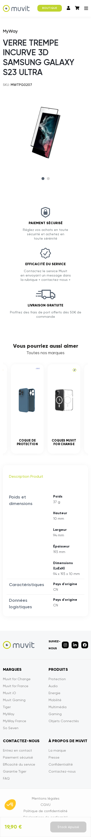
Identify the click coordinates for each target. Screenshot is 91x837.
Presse (54, 757)
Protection (57, 679)
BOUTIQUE (49, 8)
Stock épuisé (68, 827)
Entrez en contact (17, 750)
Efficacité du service (19, 764)
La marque (57, 750)
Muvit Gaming (14, 700)
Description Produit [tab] (26, 476)
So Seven (10, 728)
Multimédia (57, 707)
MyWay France (14, 721)
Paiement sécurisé (18, 757)
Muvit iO (9, 693)
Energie (54, 693)
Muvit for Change (17, 679)
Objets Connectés (64, 721)
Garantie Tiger (14, 771)
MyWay (8, 714)
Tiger (7, 707)
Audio (53, 686)
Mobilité (55, 700)
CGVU (45, 805)
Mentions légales (45, 798)
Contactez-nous (62, 771)
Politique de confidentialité (45, 811)
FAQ (6, 778)
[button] (10, 804)
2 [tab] (48, 178)
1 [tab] (42, 178)
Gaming (55, 714)
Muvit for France (15, 686)
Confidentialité (61, 764)
